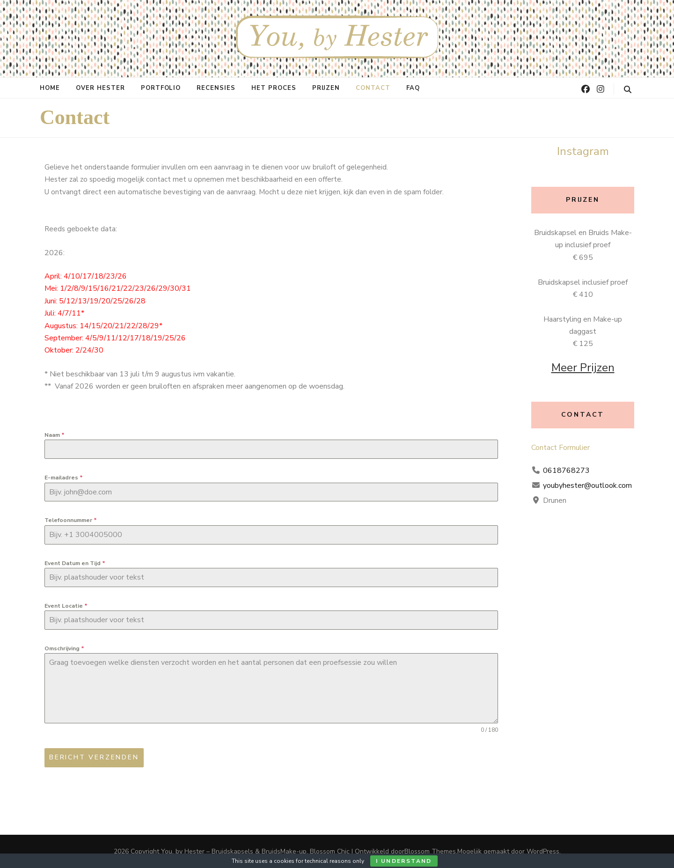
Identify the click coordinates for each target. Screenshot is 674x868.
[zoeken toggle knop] (627, 90)
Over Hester (100, 88)
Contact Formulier (560, 447)
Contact (373, 88)
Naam (54, 435)
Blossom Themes (430, 851)
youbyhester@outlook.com (587, 485)
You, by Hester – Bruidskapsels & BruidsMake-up (234, 851)
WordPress (543, 851)
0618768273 (566, 470)
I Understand (404, 861)
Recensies (216, 88)
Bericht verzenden (94, 757)
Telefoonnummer (70, 520)
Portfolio (161, 88)
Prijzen (326, 88)
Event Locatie (66, 606)
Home (50, 88)
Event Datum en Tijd (74, 563)
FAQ (413, 88)
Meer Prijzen (583, 367)
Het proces (273, 88)
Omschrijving (64, 648)
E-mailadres (63, 477)
